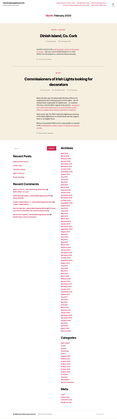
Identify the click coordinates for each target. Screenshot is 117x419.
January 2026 (66, 162)
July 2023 (64, 235)
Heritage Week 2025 (83, 3)
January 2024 (66, 224)
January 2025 (66, 193)
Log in (63, 395)
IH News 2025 (66, 370)
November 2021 (67, 287)
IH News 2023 (66, 365)
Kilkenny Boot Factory (21, 162)
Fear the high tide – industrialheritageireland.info (31, 209)
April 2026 (65, 154)
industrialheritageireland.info (14, 3)
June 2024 (65, 211)
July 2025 (64, 177)
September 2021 (67, 292)
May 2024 (64, 214)
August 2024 (66, 206)
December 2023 (67, 227)
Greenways (65, 351)
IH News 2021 (66, 359)
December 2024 (67, 196)
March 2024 (65, 219)
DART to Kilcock (19, 174)
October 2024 (66, 201)
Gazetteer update (19, 170)
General (64, 349)
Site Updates (66, 380)
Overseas (64, 378)
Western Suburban (68, 383)
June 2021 (65, 300)
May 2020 (64, 324)
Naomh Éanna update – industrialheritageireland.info (33, 217)
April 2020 (65, 326)
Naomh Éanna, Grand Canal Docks (25, 220)
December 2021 (67, 284)
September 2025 (67, 172)
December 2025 (67, 164)
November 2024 (67, 198)
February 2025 (66, 190)
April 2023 (65, 243)
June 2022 (65, 269)
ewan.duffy (53, 42)
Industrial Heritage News (98, 3)
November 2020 (67, 318)
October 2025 (66, 170)
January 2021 (66, 313)
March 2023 (65, 245)
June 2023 (65, 237)
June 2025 (65, 180)
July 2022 (64, 266)
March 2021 (65, 308)
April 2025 (65, 185)
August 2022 (66, 264)
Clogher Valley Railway (46, 205)
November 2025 (67, 167)
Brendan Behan (43, 134)
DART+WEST (66, 344)
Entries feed (65, 398)
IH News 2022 (66, 362)
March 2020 (65, 329)
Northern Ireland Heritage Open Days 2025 (76, 5)
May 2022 (64, 271)
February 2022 (66, 279)
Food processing (46, 59)
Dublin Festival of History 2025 (65, 3)
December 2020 (67, 316)
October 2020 (66, 321)
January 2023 (66, 250)
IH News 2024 (66, 367)
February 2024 (66, 222)
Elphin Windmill (21, 199)
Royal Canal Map (19, 178)
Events (63, 346)
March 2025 (65, 188)
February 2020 (66, 331)
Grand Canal (17, 166)
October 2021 (66, 290)
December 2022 (67, 253)
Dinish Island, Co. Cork (58, 36)
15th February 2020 (59, 91)
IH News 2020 (66, 357)
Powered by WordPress (46, 415)
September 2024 (67, 204)
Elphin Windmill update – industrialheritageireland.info (33, 196)
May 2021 (64, 303)
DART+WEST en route (21, 192)
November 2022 (67, 256)
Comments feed (67, 400)
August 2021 (66, 295)
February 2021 (66, 311)
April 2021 (65, 305)
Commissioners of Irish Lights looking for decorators (58, 82)
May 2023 (64, 240)
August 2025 (66, 175)
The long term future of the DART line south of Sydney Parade (34, 211)
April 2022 (65, 274)
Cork (40, 59)
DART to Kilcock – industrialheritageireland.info (31, 190)
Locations (62, 30)
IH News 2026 (66, 372)
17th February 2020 (65, 42)
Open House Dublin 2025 (98, 5)
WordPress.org (66, 403)
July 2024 (64, 209)
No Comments (73, 91)
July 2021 (64, 297)
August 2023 (66, 232)
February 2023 (66, 248)
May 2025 (64, 183)
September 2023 (67, 230)
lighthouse (51, 134)
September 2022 (67, 261)
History (54, 30)
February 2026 (66, 159)
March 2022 (65, 277)
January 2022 (66, 282)
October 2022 (66, 258)
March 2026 (65, 157)
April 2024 (65, 217)
